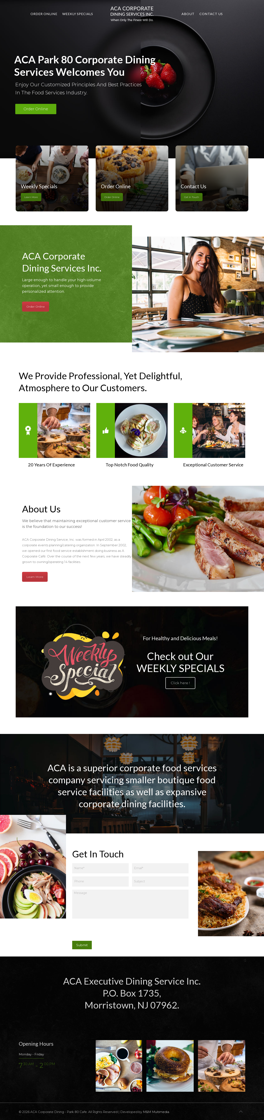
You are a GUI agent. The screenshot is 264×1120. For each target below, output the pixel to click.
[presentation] (103, 931)
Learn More (31, 197)
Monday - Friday (31, 1054)
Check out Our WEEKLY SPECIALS (180, 662)
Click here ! (180, 683)
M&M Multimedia (156, 1112)
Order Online (36, 109)
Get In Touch (191, 197)
